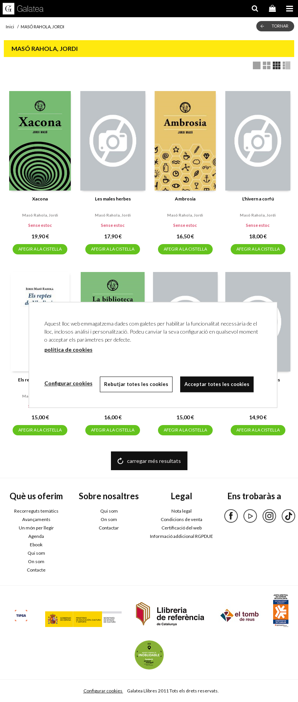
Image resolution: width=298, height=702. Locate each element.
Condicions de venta (181, 519)
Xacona (40, 199)
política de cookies (68, 349)
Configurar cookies (103, 691)
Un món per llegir (36, 528)
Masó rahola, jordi (40, 215)
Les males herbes (113, 199)
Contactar (109, 528)
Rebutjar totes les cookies (136, 384)
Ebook (36, 544)
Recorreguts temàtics (36, 511)
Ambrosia (185, 199)
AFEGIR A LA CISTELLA (40, 248)
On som (36, 561)
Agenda (36, 536)
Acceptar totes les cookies (217, 384)
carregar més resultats (154, 461)
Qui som (36, 553)
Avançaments (36, 519)
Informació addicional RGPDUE (181, 536)
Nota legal (181, 511)
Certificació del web (181, 528)
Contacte (36, 570)
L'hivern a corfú (258, 199)
